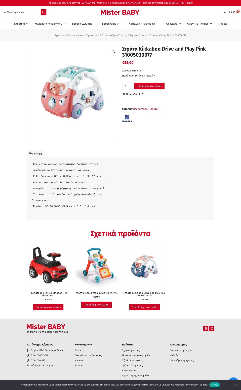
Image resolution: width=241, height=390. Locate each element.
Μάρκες (222, 23)
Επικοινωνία (129, 370)
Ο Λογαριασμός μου (181, 350)
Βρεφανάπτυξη (112, 23)
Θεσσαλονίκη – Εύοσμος (88, 355)
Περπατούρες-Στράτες (114, 35)
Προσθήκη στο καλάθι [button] (48, 307)
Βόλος (77, 350)
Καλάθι (174, 355)
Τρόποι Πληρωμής (132, 365)
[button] (113, 51)
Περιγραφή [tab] (35, 153)
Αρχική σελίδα (63, 35)
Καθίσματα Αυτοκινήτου (50, 23)
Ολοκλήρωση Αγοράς (182, 360)
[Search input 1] (21, 12)
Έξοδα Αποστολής (132, 360)
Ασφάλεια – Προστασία (143, 23)
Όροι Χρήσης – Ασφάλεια (136, 375)
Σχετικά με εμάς (131, 350)
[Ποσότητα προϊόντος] (127, 86)
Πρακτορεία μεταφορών (136, 355)
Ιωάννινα (79, 360)
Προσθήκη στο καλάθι (149, 86)
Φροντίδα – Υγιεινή (199, 23)
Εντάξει (214, 384)
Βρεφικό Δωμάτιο (83, 23)
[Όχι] (235, 384)
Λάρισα (78, 365)
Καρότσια (21, 23)
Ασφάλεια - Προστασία (86, 35)
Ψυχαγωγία (173, 23)
